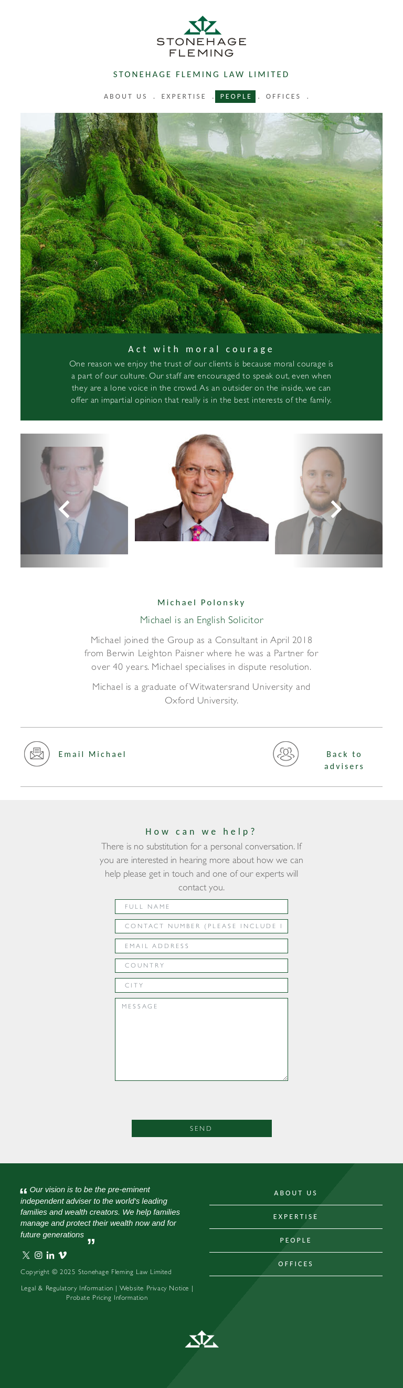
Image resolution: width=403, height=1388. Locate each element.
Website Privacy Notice (154, 1288)
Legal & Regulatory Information (67, 1288)
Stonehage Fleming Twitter (26, 1255)
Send (201, 1128)
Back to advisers (318, 760)
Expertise (183, 96)
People (236, 96)
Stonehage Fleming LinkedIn (50, 1255)
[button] (65, 500)
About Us (295, 1193)
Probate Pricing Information (106, 1297)
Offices (283, 96)
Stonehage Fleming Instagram (38, 1255)
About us (125, 96)
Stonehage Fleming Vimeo (62, 1255)
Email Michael (75, 757)
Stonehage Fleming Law (201, 36)
